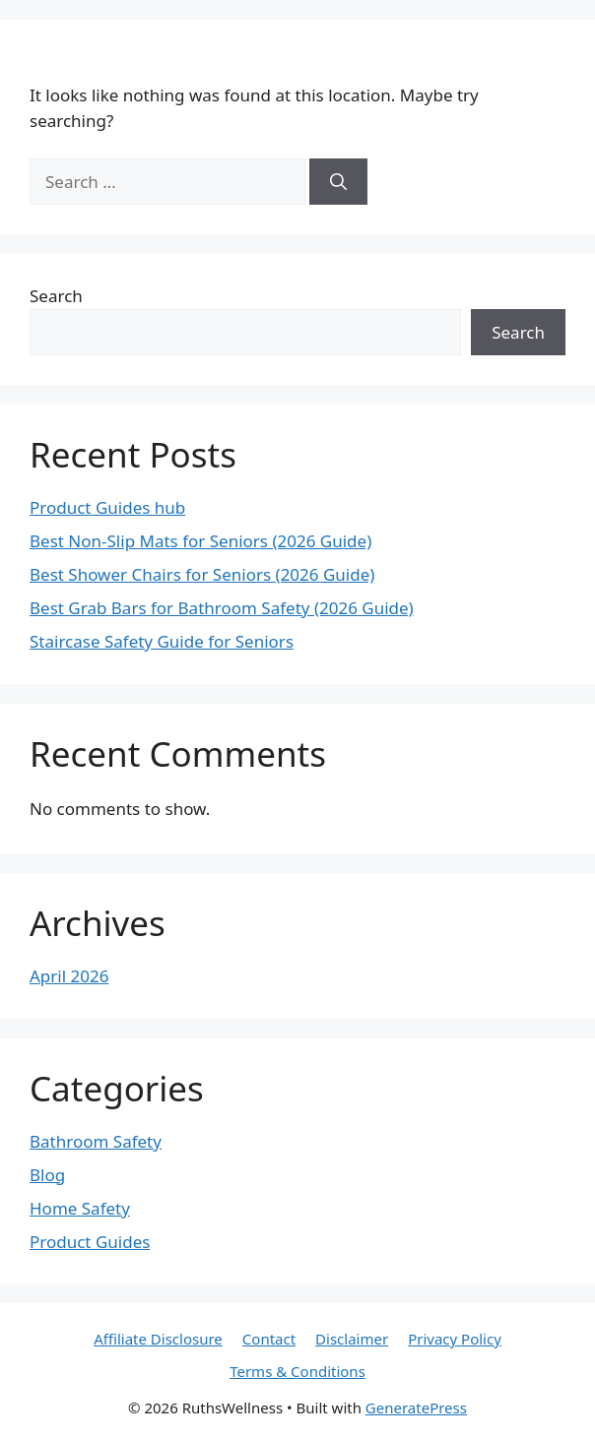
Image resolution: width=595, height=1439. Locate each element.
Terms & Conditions (297, 1371)
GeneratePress (416, 1407)
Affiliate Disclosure (158, 1338)
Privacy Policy (454, 1338)
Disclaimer (351, 1338)
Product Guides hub (107, 507)
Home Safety (80, 1208)
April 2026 (69, 976)
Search (56, 295)
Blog (47, 1174)
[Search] (338, 182)
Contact (269, 1338)
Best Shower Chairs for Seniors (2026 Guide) (202, 574)
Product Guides (90, 1241)
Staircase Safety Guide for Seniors (162, 641)
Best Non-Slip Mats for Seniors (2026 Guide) (200, 541)
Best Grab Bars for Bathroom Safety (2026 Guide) (222, 607)
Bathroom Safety (96, 1141)
